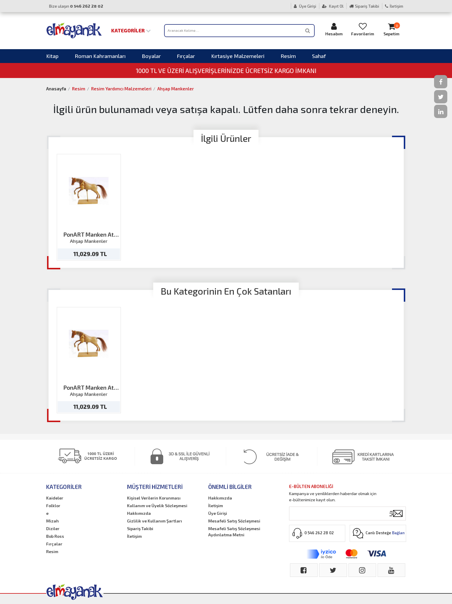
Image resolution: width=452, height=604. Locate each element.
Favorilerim (362, 29)
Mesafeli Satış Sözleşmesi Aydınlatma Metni (234, 531)
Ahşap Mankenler (175, 88)
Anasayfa (56, 88)
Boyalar (151, 56)
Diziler (52, 528)
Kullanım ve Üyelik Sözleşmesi (157, 505)
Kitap (52, 56)
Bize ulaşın (76, 6)
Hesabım (333, 29)
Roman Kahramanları (100, 56)
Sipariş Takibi (364, 6)
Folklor (53, 505)
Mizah (52, 520)
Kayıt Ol (332, 6)
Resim (288, 56)
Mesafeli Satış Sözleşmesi (234, 520)
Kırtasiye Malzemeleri (237, 56)
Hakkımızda (139, 513)
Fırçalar (186, 56)
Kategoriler (131, 30)
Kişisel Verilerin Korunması (154, 497)
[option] (88, 207)
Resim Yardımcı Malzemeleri (121, 88)
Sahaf (319, 56)
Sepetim (391, 29)
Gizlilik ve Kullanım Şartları (154, 520)
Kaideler (54, 497)
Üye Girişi (305, 6)
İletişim (394, 6)
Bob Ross (55, 536)
